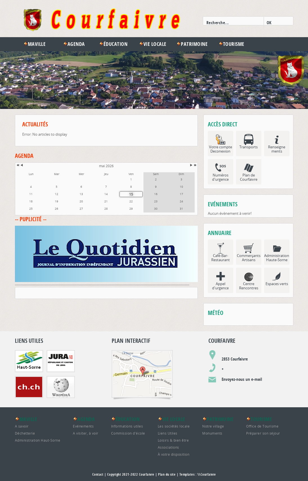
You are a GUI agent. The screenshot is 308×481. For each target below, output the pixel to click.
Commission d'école (128, 433)
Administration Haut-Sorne (37, 440)
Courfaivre (146, 474)
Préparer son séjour (263, 433)
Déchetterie (25, 433)
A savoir (22, 426)
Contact (98, 474)
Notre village (213, 426)
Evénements (83, 426)
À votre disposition (174, 454)
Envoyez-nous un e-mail (242, 379)
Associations (168, 447)
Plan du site (167, 474)
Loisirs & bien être (173, 440)
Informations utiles (127, 426)
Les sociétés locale (174, 426)
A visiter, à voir (85, 433)
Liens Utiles (167, 433)
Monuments (212, 433)
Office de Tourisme (262, 426)
